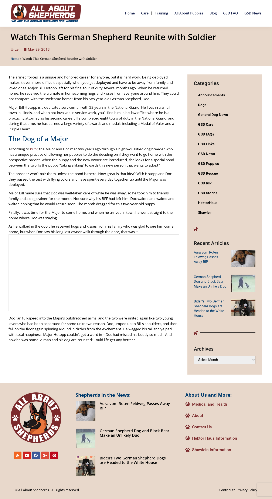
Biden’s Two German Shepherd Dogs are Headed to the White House (133, 460)
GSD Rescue (208, 173)
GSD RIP (205, 183)
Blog (213, 13)
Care (145, 13)
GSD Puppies (208, 163)
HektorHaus (207, 203)
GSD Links (206, 144)
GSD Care (205, 124)
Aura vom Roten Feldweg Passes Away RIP (206, 257)
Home (130, 13)
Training (161, 13)
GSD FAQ (230, 13)
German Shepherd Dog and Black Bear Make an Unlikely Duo (210, 281)
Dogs (202, 105)
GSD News (252, 13)
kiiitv (33, 149)
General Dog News (213, 115)
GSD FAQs (206, 134)
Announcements (211, 95)
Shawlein (205, 212)
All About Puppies (188, 13)
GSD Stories (207, 193)
